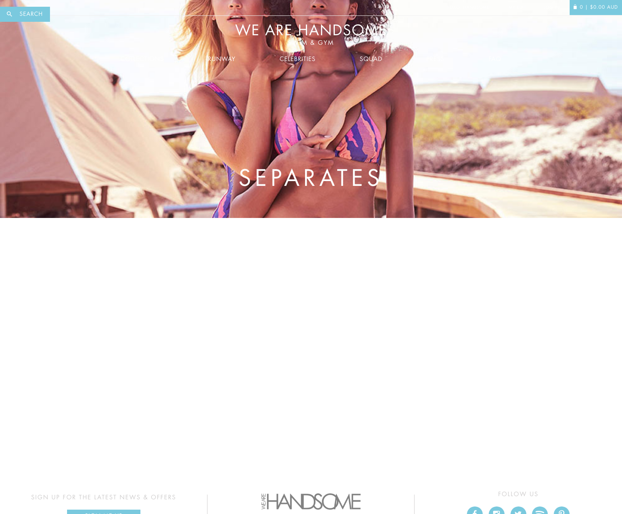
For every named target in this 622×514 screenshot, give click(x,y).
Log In (552, 8)
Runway (222, 59)
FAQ (495, 59)
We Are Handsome (311, 35)
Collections (142, 59)
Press (435, 59)
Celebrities (298, 59)
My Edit (517, 8)
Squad (371, 59)
